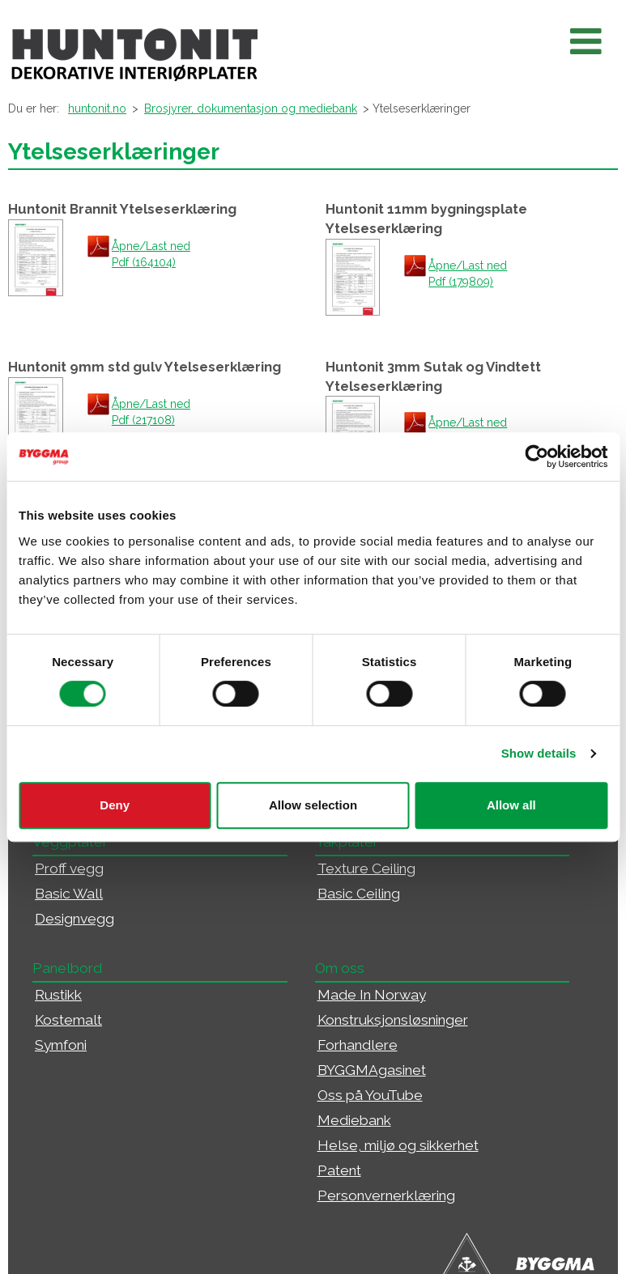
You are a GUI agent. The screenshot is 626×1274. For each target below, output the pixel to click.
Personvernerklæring (386, 1195)
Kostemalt (68, 1020)
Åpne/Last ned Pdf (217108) (151, 412)
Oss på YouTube (370, 1095)
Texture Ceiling (366, 868)
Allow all (511, 805)
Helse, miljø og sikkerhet (398, 1145)
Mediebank (354, 1120)
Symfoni (61, 1045)
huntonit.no (97, 108)
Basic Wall (69, 893)
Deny (115, 805)
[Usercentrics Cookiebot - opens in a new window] (536, 456)
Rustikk (58, 995)
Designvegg (74, 919)
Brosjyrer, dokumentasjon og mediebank (250, 108)
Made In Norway (371, 995)
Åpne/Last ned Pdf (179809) (467, 273)
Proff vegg (69, 868)
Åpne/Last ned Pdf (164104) (151, 254)
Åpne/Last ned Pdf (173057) (467, 430)
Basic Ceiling (358, 893)
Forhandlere (357, 1045)
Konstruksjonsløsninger (392, 1020)
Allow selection (313, 805)
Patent (339, 1170)
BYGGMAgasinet (371, 1070)
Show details (539, 753)
